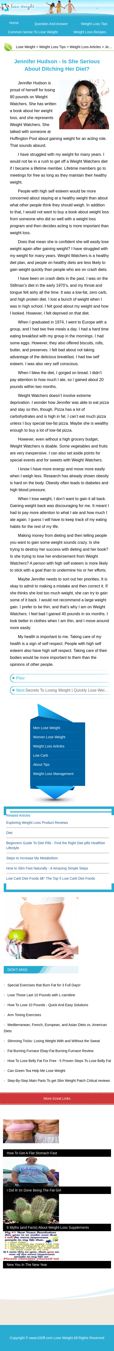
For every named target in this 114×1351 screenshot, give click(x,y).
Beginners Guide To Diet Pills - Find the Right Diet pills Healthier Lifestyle (55, 845)
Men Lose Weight (46, 728)
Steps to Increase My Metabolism (32, 858)
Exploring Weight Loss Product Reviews (37, 823)
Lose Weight (25, 47)
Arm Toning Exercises (24, 1015)
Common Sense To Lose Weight (33, 32)
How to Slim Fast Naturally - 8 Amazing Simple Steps (47, 868)
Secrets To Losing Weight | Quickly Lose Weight (67, 690)
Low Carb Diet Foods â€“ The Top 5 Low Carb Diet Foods (50, 878)
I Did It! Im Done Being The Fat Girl (34, 1190)
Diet (9, 833)
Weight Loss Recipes (89, 32)
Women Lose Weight (49, 737)
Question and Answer (51, 24)
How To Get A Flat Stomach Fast (32, 1153)
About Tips (41, 765)
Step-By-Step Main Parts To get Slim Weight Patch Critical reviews (58, 1081)
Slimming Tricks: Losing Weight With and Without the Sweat (53, 1041)
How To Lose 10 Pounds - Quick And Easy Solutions (47, 1005)
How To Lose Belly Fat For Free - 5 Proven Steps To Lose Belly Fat (59, 1061)
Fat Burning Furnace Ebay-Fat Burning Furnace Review (50, 1051)
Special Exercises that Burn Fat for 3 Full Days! (43, 985)
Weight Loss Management (53, 774)
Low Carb (40, 755)
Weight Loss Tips (94, 24)
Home (13, 23)
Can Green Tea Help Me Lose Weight (36, 1071)
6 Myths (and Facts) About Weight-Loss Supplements (48, 1227)
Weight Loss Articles (85, 47)
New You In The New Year (27, 1265)
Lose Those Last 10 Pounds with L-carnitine (41, 995)
